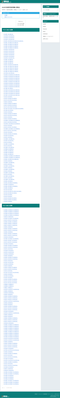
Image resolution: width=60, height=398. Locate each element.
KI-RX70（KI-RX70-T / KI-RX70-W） (11, 319)
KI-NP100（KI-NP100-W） (9, 292)
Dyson (44, 31)
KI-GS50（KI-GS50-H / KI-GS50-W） (11, 245)
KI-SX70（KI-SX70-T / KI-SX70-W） (11, 345)
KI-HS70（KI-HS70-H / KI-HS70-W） (11, 259)
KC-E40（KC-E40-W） (8, 117)
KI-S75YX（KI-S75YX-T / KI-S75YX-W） (11, 340)
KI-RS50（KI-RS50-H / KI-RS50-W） (11, 318)
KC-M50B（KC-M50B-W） (9, 149)
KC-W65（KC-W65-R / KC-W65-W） (11, 186)
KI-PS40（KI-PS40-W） (8, 304)
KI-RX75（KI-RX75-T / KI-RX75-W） (11, 321)
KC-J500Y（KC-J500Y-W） (9, 144)
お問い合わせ (45, 38)
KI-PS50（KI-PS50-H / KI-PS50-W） (11, 306)
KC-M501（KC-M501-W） (9, 154)
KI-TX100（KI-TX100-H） (9, 358)
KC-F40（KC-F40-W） (8, 125)
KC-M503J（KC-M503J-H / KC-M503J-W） (12, 157)
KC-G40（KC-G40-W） (8, 132)
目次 (19, 21)
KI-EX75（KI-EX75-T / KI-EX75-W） (11, 235)
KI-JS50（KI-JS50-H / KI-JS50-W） (10, 267)
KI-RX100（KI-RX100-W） (9, 323)
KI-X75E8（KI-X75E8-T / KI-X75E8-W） (11, 382)
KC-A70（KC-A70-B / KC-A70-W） (10, 100)
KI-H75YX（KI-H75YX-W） (9, 252)
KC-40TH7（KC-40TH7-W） (9, 39)
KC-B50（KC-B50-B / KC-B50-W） (10, 103)
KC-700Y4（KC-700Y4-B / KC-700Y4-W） (12, 90)
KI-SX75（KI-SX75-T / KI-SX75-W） (11, 346)
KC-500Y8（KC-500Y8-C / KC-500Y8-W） (12, 83)
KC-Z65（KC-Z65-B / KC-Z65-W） (10, 199)
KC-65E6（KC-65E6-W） (9, 61)
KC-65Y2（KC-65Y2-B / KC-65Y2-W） (11, 64)
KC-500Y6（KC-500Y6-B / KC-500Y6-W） (12, 80)
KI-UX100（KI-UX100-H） (9, 367)
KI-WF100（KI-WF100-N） (9, 370)
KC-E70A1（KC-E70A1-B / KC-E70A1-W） (12, 123)
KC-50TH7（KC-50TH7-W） (9, 58)
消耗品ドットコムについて (48, 36)
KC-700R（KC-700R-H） (8, 88)
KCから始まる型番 (21, 23)
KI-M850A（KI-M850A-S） (9, 284)
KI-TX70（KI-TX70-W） (8, 355)
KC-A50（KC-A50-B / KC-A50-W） (10, 98)
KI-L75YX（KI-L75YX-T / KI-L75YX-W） (11, 272)
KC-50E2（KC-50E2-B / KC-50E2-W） (11, 44)
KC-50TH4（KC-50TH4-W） (9, 54)
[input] (51, 10)
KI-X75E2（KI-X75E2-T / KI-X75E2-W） (11, 372)
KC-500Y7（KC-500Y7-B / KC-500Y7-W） (12, 81)
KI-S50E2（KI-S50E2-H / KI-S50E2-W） (11, 324)
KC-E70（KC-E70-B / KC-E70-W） (10, 122)
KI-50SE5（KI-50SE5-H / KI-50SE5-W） (11, 211)
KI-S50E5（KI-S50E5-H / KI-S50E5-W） (11, 328)
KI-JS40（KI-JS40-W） (8, 265)
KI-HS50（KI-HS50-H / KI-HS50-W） (11, 257)
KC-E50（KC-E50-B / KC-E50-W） (10, 118)
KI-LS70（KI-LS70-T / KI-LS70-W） (10, 281)
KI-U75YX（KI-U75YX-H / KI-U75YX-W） (12, 360)
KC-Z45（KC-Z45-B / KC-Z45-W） (10, 198)
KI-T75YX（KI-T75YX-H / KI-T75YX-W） (11, 350)
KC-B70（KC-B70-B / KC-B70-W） (10, 105)
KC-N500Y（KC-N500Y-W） (9, 162)
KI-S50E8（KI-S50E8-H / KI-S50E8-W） (11, 333)
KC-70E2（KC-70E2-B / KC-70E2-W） (11, 68)
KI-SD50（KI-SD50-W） (8, 341)
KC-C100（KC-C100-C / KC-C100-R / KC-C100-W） (14, 108)
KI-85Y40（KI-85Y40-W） (9, 216)
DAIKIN (44, 26)
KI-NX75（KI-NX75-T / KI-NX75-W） (11, 299)
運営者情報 (44, 394)
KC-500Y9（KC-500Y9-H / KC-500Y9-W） (12, 85)
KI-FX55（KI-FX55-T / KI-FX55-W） (11, 240)
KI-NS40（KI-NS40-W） (8, 294)
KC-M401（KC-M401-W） (9, 150)
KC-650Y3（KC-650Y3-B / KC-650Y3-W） (12, 86)
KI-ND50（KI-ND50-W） (8, 291)
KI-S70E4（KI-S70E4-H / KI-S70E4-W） (11, 336)
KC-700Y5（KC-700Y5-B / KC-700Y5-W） (12, 91)
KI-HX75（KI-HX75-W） (8, 260)
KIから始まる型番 (21, 25)
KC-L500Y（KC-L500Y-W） (9, 147)
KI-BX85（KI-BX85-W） (8, 227)
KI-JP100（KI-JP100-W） (9, 264)
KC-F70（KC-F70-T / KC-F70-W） (10, 130)
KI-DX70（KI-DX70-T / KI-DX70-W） (11, 230)
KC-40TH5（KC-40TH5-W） (9, 37)
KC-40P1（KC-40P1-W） (9, 34)
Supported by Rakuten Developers (55, 395)
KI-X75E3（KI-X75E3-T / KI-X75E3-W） (11, 373)
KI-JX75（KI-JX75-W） (8, 270)
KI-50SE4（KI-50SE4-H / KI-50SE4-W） (11, 210)
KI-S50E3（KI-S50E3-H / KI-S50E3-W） (11, 326)
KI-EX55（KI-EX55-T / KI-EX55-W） (11, 233)
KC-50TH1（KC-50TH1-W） (9, 49)
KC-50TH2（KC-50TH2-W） (9, 51)
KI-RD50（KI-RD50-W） (8, 314)
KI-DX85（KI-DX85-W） (8, 232)
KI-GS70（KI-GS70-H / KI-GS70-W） (11, 247)
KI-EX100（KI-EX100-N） (9, 237)
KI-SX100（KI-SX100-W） (9, 348)
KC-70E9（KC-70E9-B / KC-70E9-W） (11, 71)
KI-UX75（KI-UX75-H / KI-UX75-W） (11, 365)
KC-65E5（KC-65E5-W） (9, 59)
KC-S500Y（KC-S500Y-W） (9, 172)
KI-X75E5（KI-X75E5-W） (9, 377)
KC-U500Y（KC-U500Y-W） (9, 179)
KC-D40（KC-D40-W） (8, 112)
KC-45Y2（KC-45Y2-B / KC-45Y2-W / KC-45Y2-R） (14, 41)
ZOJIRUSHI (45, 33)
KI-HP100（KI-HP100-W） (9, 254)
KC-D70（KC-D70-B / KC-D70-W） (10, 115)
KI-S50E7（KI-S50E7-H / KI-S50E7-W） (11, 331)
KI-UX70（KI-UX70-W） (8, 363)
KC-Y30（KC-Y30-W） (8, 189)
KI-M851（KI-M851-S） (8, 287)
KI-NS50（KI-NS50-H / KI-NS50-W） (11, 296)
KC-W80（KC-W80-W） (8, 188)
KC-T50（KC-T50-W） (8, 174)
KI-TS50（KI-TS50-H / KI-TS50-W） (11, 353)
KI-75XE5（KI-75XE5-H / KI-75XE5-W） (11, 215)
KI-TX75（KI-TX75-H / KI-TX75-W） (11, 357)
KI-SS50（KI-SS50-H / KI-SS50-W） (11, 343)
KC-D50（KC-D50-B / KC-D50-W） (10, 113)
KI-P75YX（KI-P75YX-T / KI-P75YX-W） (11, 301)
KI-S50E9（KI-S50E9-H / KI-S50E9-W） (11, 335)
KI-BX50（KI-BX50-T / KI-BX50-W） (11, 223)
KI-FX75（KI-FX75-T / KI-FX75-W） (11, 242)
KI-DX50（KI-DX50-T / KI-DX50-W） (11, 228)
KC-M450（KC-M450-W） (9, 152)
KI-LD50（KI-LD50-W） (8, 274)
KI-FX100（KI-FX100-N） (9, 243)
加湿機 (6, 15)
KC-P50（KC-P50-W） (8, 164)
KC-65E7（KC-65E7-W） (9, 63)
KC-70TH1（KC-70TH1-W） (9, 73)
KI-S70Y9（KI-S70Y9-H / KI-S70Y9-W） (11, 338)
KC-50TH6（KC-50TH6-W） (9, 56)
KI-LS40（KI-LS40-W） (8, 277)
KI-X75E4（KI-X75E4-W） (9, 375)
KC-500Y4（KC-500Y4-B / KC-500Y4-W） (12, 76)
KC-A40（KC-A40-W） (8, 96)
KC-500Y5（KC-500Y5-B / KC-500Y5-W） (12, 78)
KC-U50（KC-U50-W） (8, 177)
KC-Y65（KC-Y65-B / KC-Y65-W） (10, 193)
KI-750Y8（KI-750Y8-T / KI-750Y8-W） (11, 218)
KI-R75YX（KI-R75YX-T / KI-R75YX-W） (11, 313)
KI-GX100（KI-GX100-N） (9, 250)
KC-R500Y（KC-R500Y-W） (9, 169)
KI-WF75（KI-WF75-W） (8, 368)
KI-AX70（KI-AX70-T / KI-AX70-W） (11, 220)
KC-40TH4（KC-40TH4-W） (9, 36)
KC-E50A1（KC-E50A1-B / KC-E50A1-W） (12, 120)
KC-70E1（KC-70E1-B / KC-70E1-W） (11, 66)
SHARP (44, 24)
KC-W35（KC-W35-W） (8, 181)
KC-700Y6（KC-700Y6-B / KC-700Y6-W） (12, 93)
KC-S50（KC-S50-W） (8, 171)
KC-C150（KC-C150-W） (9, 110)
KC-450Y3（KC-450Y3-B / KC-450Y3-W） (12, 74)
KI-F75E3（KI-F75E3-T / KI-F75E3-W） (11, 238)
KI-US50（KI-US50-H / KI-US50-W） (11, 362)
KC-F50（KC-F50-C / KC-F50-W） (10, 127)
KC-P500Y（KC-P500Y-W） (9, 166)
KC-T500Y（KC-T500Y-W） (9, 176)
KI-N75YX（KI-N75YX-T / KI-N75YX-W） (11, 289)
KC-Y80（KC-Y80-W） (8, 194)
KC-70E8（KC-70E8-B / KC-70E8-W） (11, 69)
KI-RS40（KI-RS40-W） (8, 316)
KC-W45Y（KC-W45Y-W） (9, 184)
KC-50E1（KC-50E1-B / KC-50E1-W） (11, 42)
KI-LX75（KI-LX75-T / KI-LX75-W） (10, 282)
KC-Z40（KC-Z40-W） (8, 196)
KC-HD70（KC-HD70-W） (9, 140)
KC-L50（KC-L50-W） (8, 145)
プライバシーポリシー (50, 394)
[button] (57, 9)
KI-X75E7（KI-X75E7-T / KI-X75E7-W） (11, 380)
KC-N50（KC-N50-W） (8, 161)
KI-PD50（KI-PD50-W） (8, 303)
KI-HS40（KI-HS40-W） (8, 255)
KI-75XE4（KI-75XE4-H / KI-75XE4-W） (11, 213)
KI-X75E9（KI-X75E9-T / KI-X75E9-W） (11, 384)
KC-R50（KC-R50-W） (8, 167)
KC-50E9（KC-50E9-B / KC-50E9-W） (11, 47)
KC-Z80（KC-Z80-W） (8, 201)
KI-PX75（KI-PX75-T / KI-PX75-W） (11, 309)
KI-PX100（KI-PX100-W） (9, 311)
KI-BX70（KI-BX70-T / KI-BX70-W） (11, 225)
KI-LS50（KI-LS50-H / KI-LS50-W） (10, 279)
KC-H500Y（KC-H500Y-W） (9, 139)
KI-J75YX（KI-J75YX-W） (9, 262)
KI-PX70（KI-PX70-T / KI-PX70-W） (11, 308)
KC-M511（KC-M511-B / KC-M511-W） (11, 159)
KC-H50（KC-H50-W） (8, 137)
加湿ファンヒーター (8, 16)
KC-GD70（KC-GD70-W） (9, 135)
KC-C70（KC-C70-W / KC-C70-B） (10, 107)
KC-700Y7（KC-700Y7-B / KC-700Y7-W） (12, 95)
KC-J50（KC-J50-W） (8, 142)
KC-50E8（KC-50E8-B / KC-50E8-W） (11, 46)
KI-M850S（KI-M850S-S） (9, 286)
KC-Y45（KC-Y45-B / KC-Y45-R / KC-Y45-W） (13, 191)
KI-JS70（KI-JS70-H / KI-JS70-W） (10, 269)
